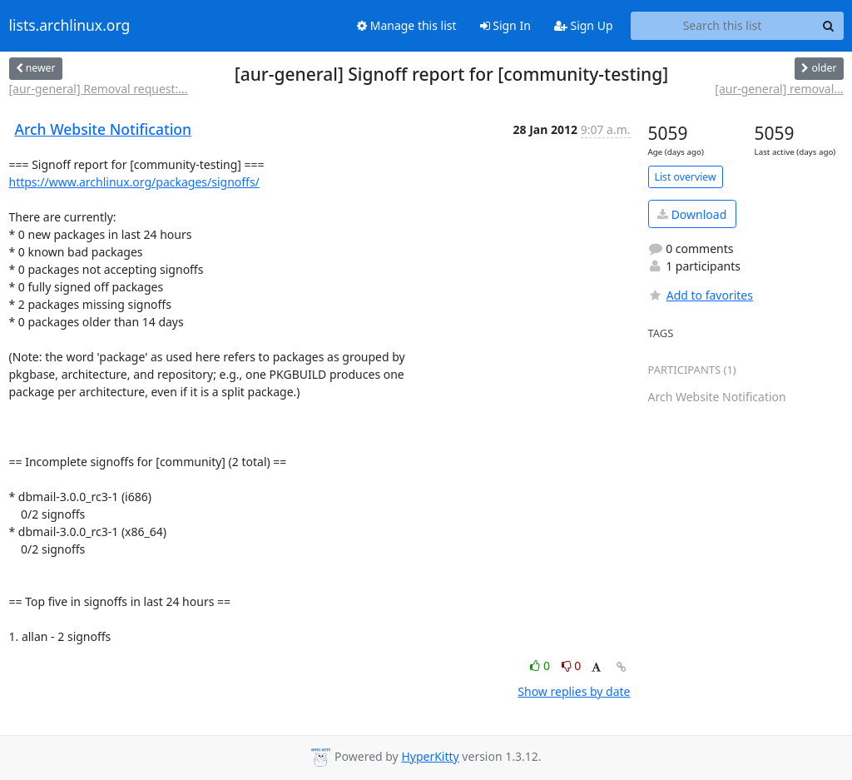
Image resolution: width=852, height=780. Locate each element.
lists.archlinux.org (70, 26)
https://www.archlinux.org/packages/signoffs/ (134, 182)
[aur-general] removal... (779, 89)
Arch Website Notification (103, 129)
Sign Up (583, 25)
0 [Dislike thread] (572, 665)
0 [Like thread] (541, 665)
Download (691, 214)
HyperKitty (429, 756)
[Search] (829, 26)
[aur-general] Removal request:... (98, 89)
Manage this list (407, 25)
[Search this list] (723, 26)
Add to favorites (700, 295)
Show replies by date (574, 691)
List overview (685, 177)
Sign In (505, 25)
